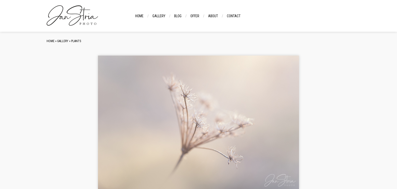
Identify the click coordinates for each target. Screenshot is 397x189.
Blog (178, 16)
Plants (76, 41)
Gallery (158, 16)
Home (139, 16)
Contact (234, 16)
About (213, 16)
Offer (194, 16)
